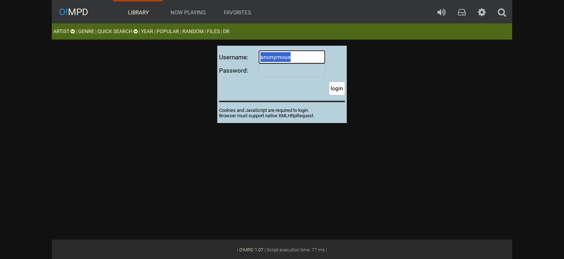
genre (86, 31)
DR (226, 31)
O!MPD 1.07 (251, 250)
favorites (236, 12)
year (147, 31)
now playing (187, 12)
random (193, 31)
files (213, 31)
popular (167, 31)
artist (64, 31)
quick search (117, 31)
